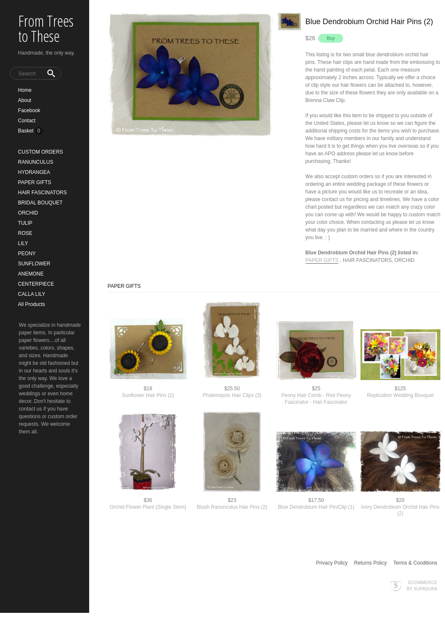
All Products (31, 304)
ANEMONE (31, 274)
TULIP (25, 223)
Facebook (29, 110)
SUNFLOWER (34, 264)
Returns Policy (370, 563)
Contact (26, 121)
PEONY (27, 253)
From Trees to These (46, 29)
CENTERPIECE (36, 284)
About (24, 100)
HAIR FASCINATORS (42, 193)
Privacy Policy (332, 563)
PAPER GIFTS (34, 182)
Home (25, 90)
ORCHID (28, 213)
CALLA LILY (32, 294)
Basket (26, 131)
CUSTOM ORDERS (40, 152)
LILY (23, 243)
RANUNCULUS (35, 162)
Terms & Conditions (415, 563)
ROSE (25, 233)
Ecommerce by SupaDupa (422, 585)
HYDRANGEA (34, 172)
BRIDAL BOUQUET (40, 203)
